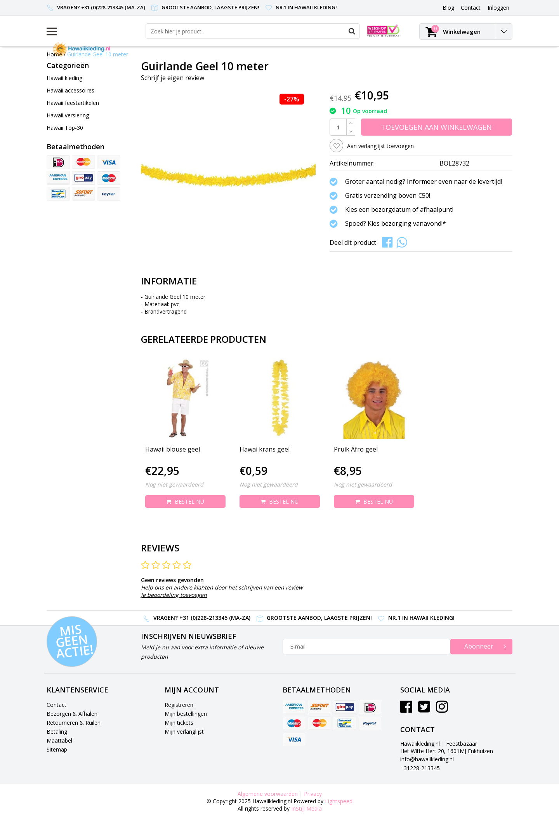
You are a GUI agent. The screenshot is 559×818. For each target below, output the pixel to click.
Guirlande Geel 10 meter (97, 54)
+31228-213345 (420, 768)
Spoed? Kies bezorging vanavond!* (395, 223)
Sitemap (57, 749)
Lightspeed (338, 801)
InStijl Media (306, 808)
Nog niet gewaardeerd (174, 484)
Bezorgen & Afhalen (72, 713)
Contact (56, 704)
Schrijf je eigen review (172, 77)
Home (54, 54)
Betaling (57, 731)
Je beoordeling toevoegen (174, 594)
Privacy (313, 793)
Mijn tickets (179, 722)
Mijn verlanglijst (184, 731)
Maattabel (59, 740)
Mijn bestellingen (186, 713)
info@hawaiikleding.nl (427, 759)
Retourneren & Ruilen (74, 722)
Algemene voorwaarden (268, 793)
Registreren (179, 704)
